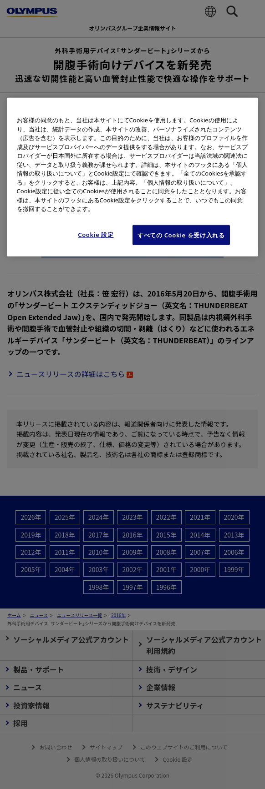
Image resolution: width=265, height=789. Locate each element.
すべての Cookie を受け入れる (181, 235)
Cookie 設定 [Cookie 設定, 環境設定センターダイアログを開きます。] (96, 235)
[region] (133, 177)
